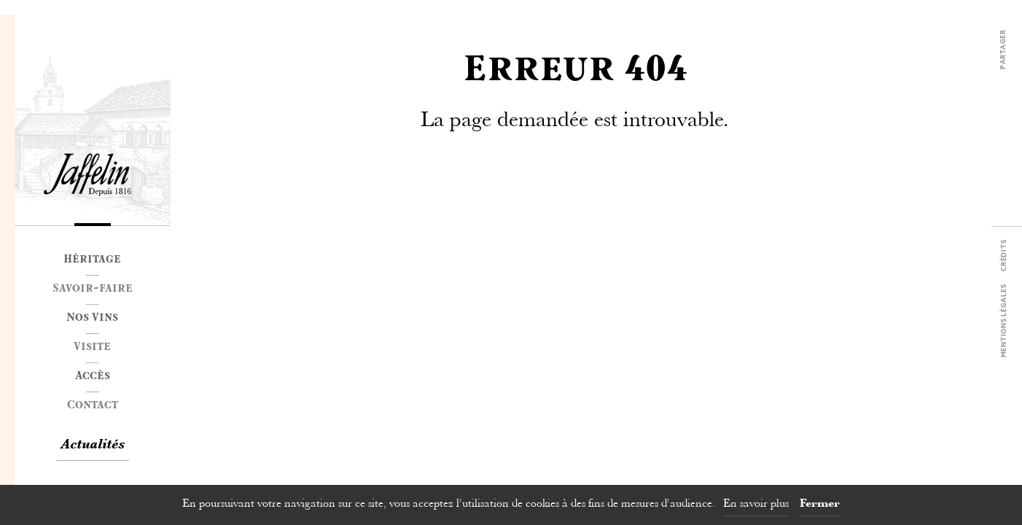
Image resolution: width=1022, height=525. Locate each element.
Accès (92, 377)
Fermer (820, 504)
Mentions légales (1004, 321)
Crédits (1004, 255)
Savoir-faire (92, 289)
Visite (92, 348)
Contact (92, 406)
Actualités (93, 445)
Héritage (92, 260)
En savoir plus (756, 504)
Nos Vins (92, 318)
